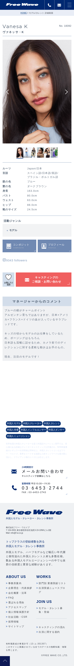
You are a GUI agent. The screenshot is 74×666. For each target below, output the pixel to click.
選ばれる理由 (16, 602)
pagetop (5, 661)
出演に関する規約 (49, 632)
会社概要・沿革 (17, 593)
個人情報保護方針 (18, 612)
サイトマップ (16, 626)
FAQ (11, 597)
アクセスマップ (17, 607)
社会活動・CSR (17, 617)
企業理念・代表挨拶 (20, 588)
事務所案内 (15, 583)
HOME (24, 13)
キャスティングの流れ (52, 627)
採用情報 (13, 621)
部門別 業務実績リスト (52, 583)
